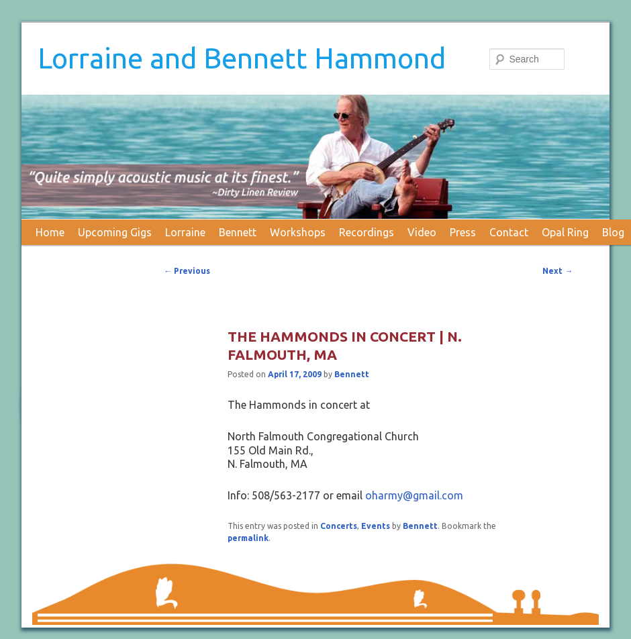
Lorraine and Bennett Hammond (242, 58)
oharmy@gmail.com (414, 495)
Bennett (237, 232)
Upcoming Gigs (115, 232)
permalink (248, 538)
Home (50, 232)
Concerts (338, 526)
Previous (187, 270)
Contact (508, 232)
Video (421, 232)
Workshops (298, 232)
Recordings (366, 232)
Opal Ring (565, 232)
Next (557, 270)
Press (463, 232)
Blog (613, 232)
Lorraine (185, 232)
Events (375, 526)
